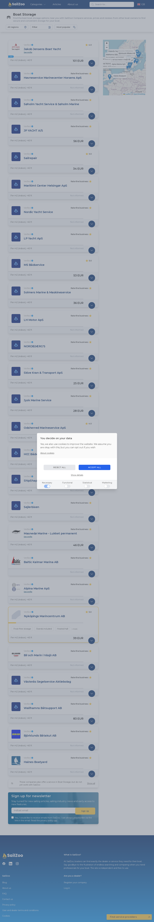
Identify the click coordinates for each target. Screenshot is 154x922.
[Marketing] (107, 486)
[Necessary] (47, 486)
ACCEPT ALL (94, 467)
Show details (77, 475)
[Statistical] (87, 486)
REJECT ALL (59, 467)
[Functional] (67, 486)
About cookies (47, 453)
